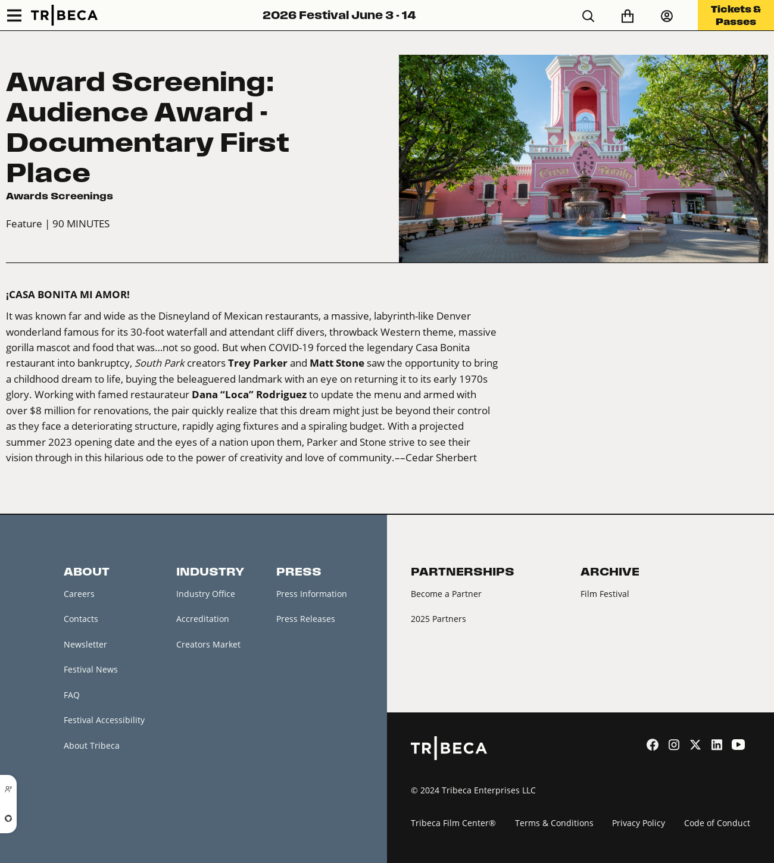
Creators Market (208, 644)
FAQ (72, 695)
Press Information (311, 593)
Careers (79, 593)
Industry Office (205, 593)
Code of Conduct (717, 822)
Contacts (81, 618)
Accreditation (202, 618)
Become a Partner (446, 593)
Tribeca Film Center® (453, 822)
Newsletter (85, 644)
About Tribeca (92, 745)
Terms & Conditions (554, 822)
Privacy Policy (638, 822)
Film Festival (604, 593)
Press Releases (305, 618)
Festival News (91, 669)
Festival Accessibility (104, 720)
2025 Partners (438, 618)
